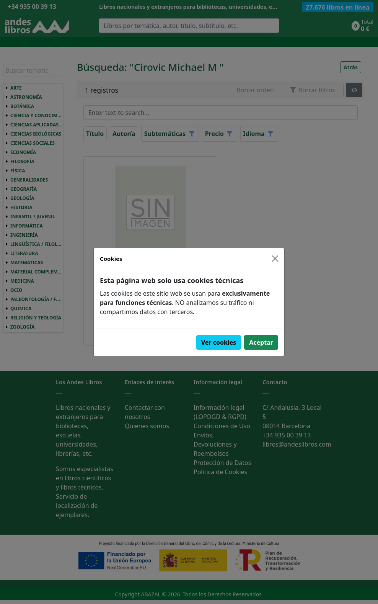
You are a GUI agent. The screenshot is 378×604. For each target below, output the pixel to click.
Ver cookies (218, 342)
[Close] (275, 258)
